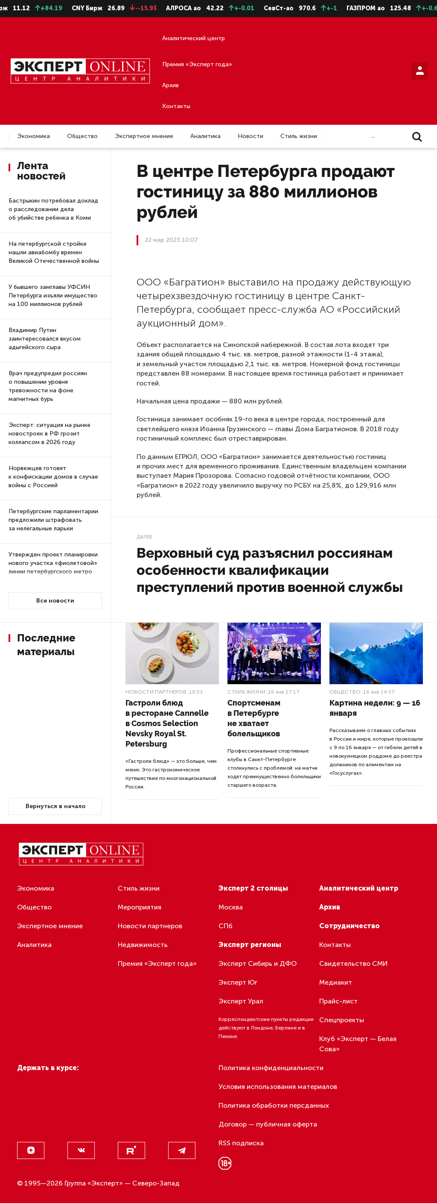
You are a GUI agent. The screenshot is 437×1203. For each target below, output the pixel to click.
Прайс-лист (338, 1001)
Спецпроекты (341, 1020)
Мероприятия (139, 907)
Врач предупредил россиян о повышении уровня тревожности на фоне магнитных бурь (48, 386)
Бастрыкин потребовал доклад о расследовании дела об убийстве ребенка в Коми (53, 209)
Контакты (176, 106)
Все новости (55, 600)
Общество (82, 136)
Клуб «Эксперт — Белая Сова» (357, 1044)
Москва (230, 907)
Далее (144, 537)
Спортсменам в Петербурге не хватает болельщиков (253, 718)
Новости (250, 136)
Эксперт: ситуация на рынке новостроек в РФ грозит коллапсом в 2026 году (49, 433)
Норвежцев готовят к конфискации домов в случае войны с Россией (53, 477)
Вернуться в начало (55, 806)
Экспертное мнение (144, 136)
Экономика (33, 136)
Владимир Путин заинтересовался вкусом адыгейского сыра (45, 338)
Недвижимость (143, 945)
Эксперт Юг (237, 982)
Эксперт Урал (240, 1001)
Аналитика (205, 136)
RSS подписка (241, 1143)
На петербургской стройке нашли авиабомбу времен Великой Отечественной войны (54, 252)
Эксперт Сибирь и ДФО (257, 963)
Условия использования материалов (277, 1086)
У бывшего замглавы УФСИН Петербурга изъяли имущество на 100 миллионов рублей (53, 295)
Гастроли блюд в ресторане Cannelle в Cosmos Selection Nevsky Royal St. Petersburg (167, 723)
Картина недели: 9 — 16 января (374, 708)
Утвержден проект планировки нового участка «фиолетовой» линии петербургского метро (53, 563)
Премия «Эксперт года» (197, 64)
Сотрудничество (349, 926)
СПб (225, 926)
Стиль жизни (298, 136)
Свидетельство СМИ (353, 963)
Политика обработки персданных (273, 1105)
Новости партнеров (155, 692)
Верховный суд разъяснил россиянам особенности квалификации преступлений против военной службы (270, 570)
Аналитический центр (193, 38)
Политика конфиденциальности (270, 1068)
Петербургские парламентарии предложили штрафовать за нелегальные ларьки (53, 520)
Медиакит (335, 982)
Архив (170, 85)
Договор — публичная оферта (267, 1124)
